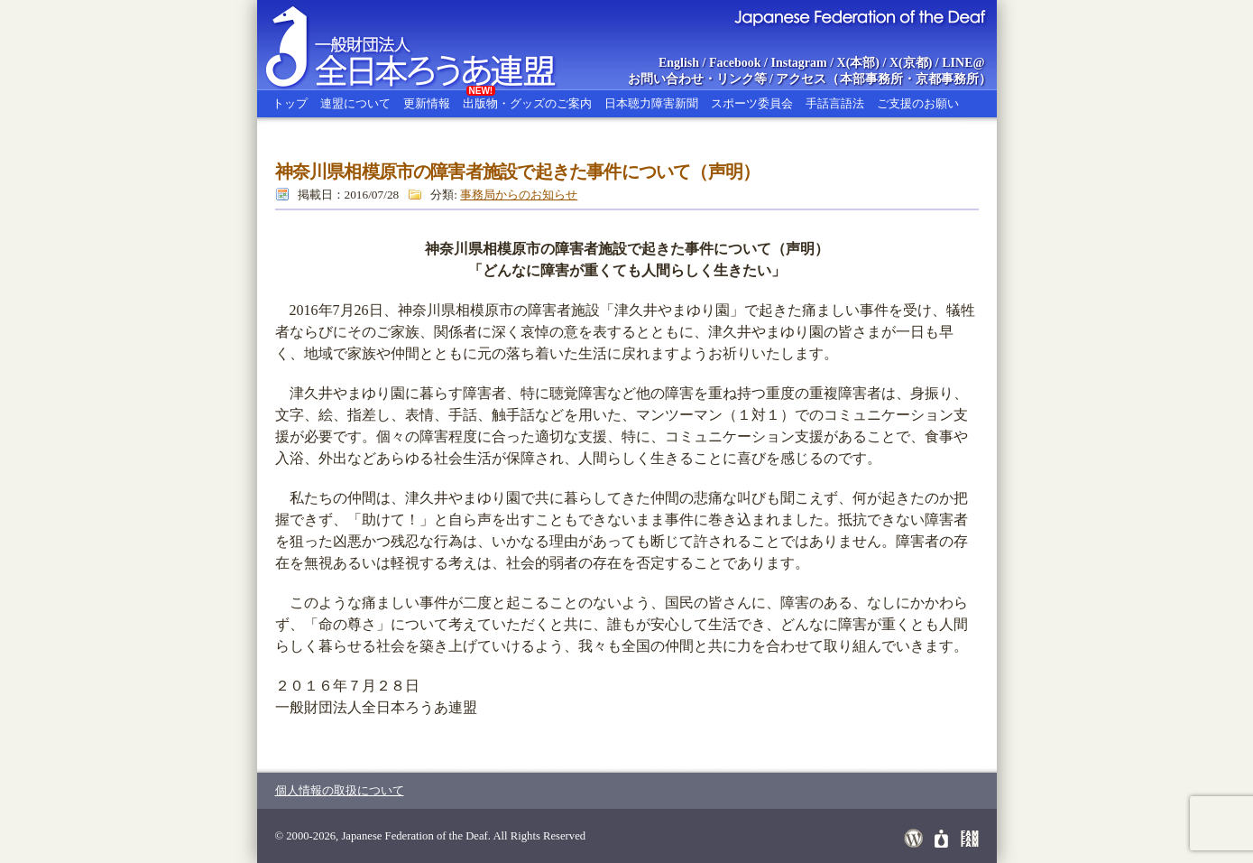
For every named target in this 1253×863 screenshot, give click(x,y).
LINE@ (963, 63)
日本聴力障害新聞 (651, 103)
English (679, 63)
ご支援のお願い (918, 103)
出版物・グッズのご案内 (527, 100)
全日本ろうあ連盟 (427, 45)
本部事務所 (871, 79)
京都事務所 (947, 79)
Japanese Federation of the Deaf (859, 16)
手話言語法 (835, 103)
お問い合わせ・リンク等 (697, 79)
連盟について (355, 103)
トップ (290, 103)
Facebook (735, 63)
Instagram (798, 63)
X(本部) (858, 63)
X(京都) (910, 63)
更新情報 (426, 103)
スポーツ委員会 (752, 103)
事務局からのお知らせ (518, 194)
